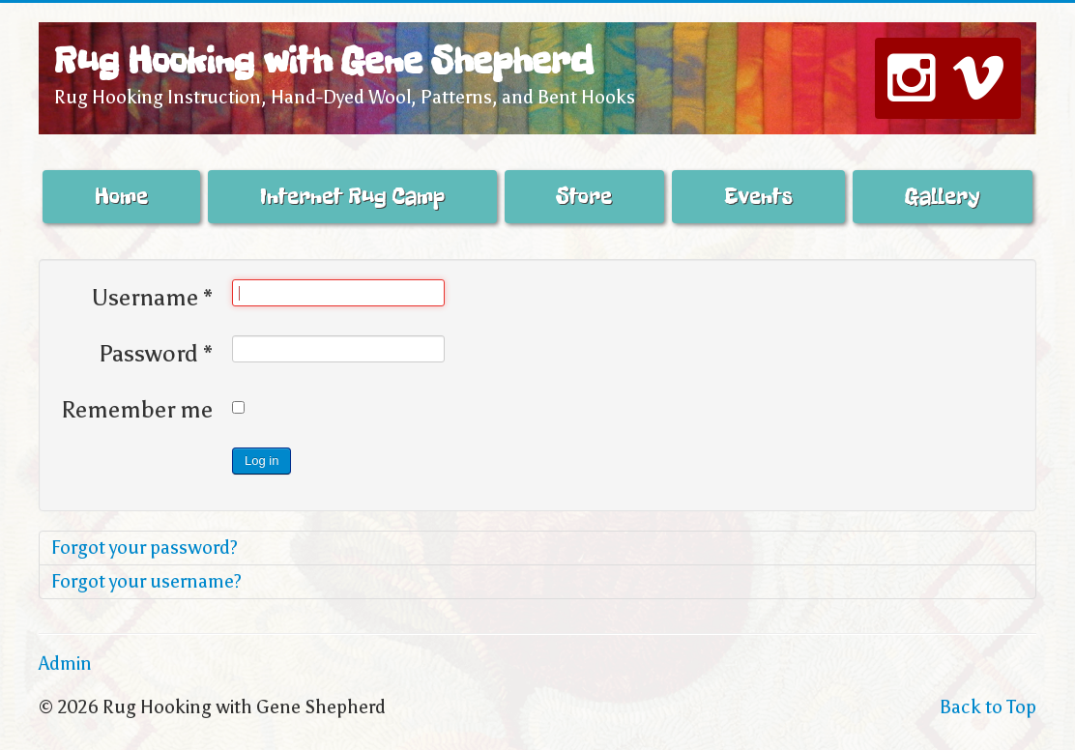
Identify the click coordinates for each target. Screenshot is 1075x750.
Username (152, 297)
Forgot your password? (144, 547)
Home (121, 196)
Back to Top (988, 707)
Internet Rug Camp (352, 196)
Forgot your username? (146, 581)
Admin (65, 663)
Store (584, 196)
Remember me (137, 409)
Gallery (942, 196)
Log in (261, 460)
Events (758, 196)
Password (156, 353)
